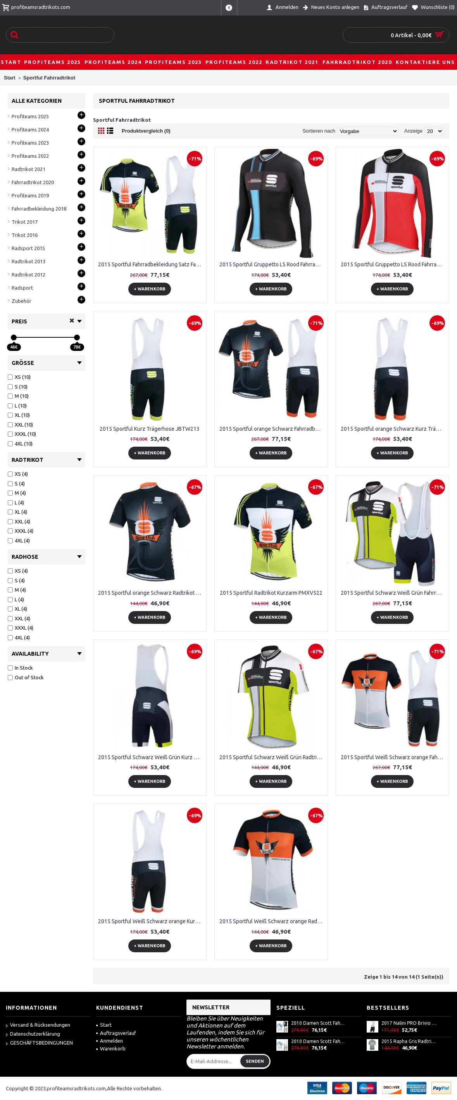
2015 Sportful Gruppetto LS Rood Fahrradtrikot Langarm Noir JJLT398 (272, 264)
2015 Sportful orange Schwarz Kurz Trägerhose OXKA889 (394, 429)
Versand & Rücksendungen (38, 1025)
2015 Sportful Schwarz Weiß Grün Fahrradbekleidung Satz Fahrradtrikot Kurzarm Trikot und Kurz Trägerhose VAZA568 (394, 593)
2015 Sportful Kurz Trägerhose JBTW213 (150, 429)
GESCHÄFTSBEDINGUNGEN (39, 1043)
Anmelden (109, 1040)
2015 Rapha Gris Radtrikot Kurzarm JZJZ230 (408, 1041)
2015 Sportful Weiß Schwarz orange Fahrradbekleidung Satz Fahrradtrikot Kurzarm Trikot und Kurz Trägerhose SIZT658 (394, 757)
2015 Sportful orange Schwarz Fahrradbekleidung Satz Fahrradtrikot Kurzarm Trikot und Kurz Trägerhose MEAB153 (272, 429)
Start (104, 1024)
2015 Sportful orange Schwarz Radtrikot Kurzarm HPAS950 (151, 593)
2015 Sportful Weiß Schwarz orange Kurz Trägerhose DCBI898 (151, 921)
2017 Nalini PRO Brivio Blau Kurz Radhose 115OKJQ (408, 1023)
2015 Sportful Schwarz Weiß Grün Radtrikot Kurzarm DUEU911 (272, 757)
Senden (255, 1061)
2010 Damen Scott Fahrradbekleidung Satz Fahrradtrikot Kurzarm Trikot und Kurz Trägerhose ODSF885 (318, 1041)
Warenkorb (111, 1048)
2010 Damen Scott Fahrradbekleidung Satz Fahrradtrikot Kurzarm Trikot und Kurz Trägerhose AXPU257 (318, 1023)
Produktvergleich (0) (146, 131)
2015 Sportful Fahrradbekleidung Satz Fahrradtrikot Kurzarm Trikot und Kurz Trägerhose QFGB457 (151, 264)
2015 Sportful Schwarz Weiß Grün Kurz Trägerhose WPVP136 (151, 757)
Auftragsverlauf (116, 1033)
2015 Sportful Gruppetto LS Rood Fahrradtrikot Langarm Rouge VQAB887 (394, 264)
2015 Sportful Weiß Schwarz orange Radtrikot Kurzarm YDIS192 (272, 921)
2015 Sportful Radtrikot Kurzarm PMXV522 (271, 593)
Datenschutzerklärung (33, 1034)
